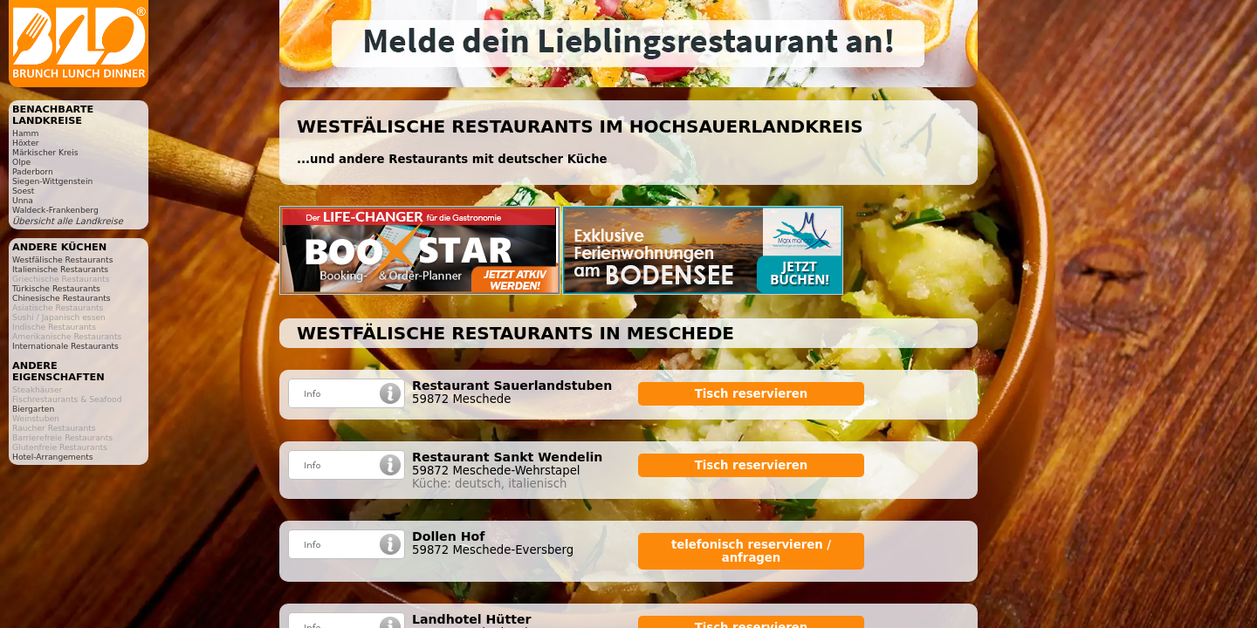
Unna (22, 200)
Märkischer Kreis (45, 152)
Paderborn (32, 171)
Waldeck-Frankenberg (55, 210)
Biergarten (33, 408)
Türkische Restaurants (56, 288)
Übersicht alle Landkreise (67, 221)
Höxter (25, 142)
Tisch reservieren (751, 393)
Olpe (21, 162)
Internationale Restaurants (65, 346)
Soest (23, 190)
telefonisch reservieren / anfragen (751, 551)
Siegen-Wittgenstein (52, 181)
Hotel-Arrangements (52, 456)
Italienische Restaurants (60, 269)
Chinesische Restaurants (61, 298)
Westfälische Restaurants (62, 259)
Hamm (25, 133)
